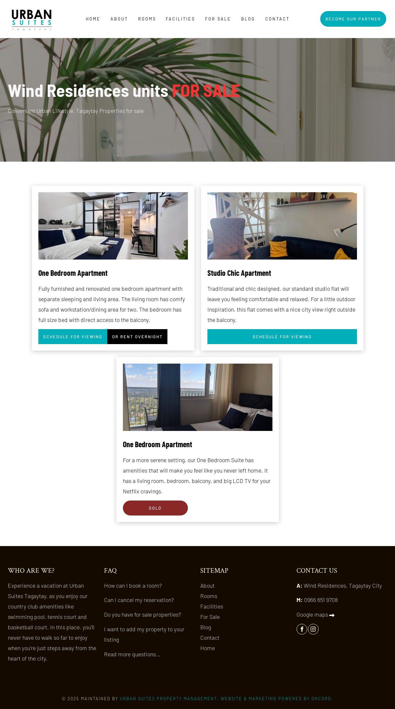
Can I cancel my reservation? (139, 599)
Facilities (180, 18)
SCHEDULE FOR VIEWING (70, 334)
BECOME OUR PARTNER (350, 16)
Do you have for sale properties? (142, 614)
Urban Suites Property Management (168, 698)
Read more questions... (132, 654)
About (119, 18)
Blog (248, 18)
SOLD (130, 505)
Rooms (147, 18)
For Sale (218, 18)
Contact (277, 18)
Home (93, 18)
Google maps (315, 614)
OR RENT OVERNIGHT (134, 334)
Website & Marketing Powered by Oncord (276, 698)
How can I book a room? (133, 585)
